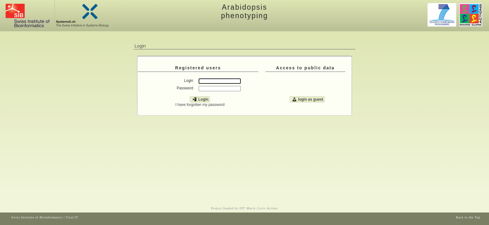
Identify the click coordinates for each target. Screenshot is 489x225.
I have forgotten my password (199, 104)
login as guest (307, 99)
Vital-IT (72, 217)
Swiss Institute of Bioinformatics (37, 217)
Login (200, 99)
